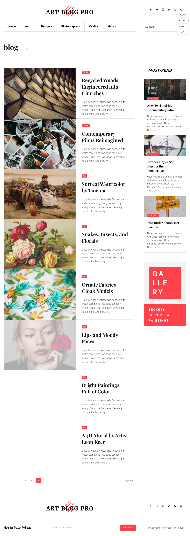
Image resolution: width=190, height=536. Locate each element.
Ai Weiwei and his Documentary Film (160, 107)
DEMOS (183, 15)
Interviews (152, 98)
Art (84, 176)
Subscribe (128, 527)
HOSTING (182, 20)
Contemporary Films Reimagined (102, 136)
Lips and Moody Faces (100, 338)
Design (86, 72)
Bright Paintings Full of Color (101, 388)
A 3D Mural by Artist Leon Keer (105, 438)
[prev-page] (6, 480)
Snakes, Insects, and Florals (105, 237)
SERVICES (182, 26)
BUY (182, 32)
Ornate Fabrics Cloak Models (99, 287)
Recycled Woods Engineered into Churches (100, 86)
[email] (86, 528)
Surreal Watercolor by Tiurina (103, 187)
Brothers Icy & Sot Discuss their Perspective (160, 166)
